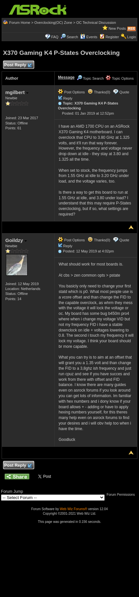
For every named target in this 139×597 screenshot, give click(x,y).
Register (112, 37)
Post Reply (17, 65)
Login (131, 37)
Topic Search (90, 78)
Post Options (71, 92)
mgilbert (16, 92)
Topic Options (120, 78)
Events (88, 37)
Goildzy (15, 240)
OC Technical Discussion (96, 22)
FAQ (55, 37)
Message (66, 77)
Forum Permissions (122, 494)
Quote (124, 92)
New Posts (117, 28)
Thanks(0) (99, 92)
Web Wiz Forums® (73, 509)
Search (72, 37)
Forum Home (19, 22)
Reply (67, 98)
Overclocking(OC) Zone (53, 22)
